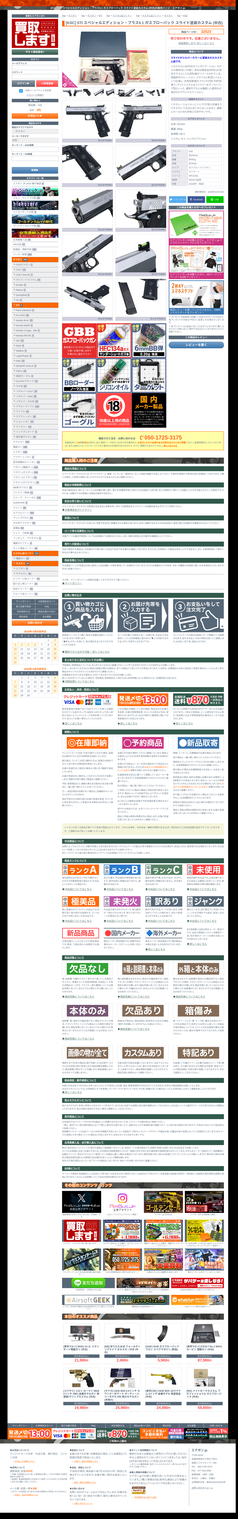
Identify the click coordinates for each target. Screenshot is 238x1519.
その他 (21, 392)
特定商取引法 (23, 618)
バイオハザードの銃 (35, 213)
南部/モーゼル (24, 382)
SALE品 (18, 250)
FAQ (47, 613)
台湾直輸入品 (35, 241)
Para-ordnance (24, 316)
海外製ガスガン (25, 443)
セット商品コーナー (25, 554)
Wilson (20, 296)
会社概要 (46, 623)
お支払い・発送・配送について (82, 695)
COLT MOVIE (24, 281)
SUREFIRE (20, 509)
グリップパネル (22, 524)
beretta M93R (24, 331)
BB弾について (72, 1174)
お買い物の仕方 (73, 601)
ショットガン (24, 428)
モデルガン (21, 448)
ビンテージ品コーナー (26, 585)
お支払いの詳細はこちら (25, 1468)
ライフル (22, 417)
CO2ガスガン (24, 271)
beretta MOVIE (24, 341)
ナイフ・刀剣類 (22, 539)
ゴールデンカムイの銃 (35, 227)
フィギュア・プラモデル (26, 544)
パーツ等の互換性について (79, 537)
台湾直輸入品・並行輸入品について (84, 1149)
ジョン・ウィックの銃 (35, 199)
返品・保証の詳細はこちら (85, 1489)
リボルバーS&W (26, 402)
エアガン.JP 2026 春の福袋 (28, 190)
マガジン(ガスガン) (25, 478)
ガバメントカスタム (28, 286)
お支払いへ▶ (35, 122)
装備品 (18, 534)
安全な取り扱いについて (78, 507)
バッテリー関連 (22, 499)
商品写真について (74, 566)
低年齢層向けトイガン (26, 468)
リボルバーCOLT (26, 397)
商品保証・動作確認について (80, 1086)
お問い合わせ (35, 629)
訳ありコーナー (22, 595)
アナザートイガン (23, 463)
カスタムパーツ (23, 519)
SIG (19, 347)
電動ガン (19, 453)
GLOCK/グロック (26, 387)
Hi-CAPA (22, 321)
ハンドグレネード (26, 438)
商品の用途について (76, 475)
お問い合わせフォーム (83, 1510)
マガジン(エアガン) (24, 483)
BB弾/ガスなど (22, 493)
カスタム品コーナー (25, 559)
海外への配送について (77, 550)
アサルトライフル (27, 412)
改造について (72, 524)
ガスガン (19, 266)
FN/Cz (21, 377)
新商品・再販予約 (24, 255)
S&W (19, 352)
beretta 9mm (24, 326)
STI (19, 311)
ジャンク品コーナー (25, 600)
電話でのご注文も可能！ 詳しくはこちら (87, 658)
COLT (20, 276)
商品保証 (23, 623)
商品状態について (74, 964)
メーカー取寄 (22, 260)
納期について (72, 738)
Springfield (22, 301)
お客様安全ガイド (46, 608)
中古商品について (74, 847)
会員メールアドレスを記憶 (38, 96)
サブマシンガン (25, 423)
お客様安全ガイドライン (78, 516)
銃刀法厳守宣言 (23, 613)
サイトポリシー (73, 589)
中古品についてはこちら (78, 895)
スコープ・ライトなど (26, 504)
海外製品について (74, 1123)
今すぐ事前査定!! (35, 58)
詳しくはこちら (170, 452)
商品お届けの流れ (46, 618)
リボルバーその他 (26, 407)
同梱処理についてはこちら (79, 688)
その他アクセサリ (24, 529)
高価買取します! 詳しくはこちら (196, 49)
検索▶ (34, 176)
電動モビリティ (22, 549)
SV (18, 306)
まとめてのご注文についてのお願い (84, 666)
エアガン (19, 458)
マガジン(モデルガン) (25, 488)
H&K (20, 367)
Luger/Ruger (23, 362)
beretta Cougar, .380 (27, 336)
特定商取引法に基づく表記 (145, 1504)
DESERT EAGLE (25, 372)
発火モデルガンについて (78, 1106)
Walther (21, 357)
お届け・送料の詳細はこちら (26, 1501)
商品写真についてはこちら (79, 1003)
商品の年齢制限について (78, 491)
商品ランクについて (76, 867)
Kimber (20, 291)
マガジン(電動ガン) (25, 473)
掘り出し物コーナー (25, 590)
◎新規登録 (47, 89)
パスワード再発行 (35, 101)
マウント (19, 514)
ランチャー (23, 433)
